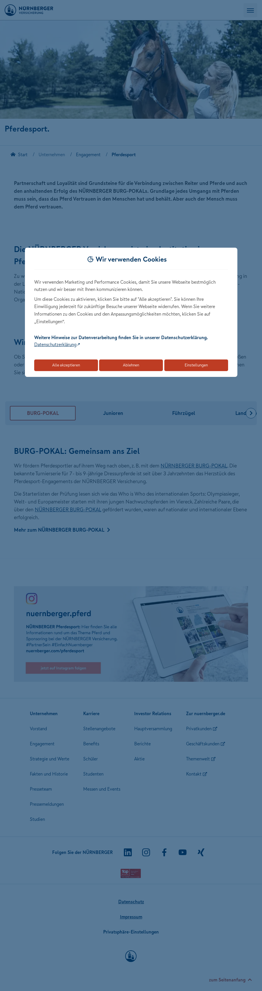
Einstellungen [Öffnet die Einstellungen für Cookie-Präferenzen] (196, 365)
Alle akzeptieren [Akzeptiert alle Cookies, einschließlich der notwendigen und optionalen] (66, 365)
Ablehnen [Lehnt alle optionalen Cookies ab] (131, 365)
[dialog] (131, 312)
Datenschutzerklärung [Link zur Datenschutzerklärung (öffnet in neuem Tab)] (55, 344)
